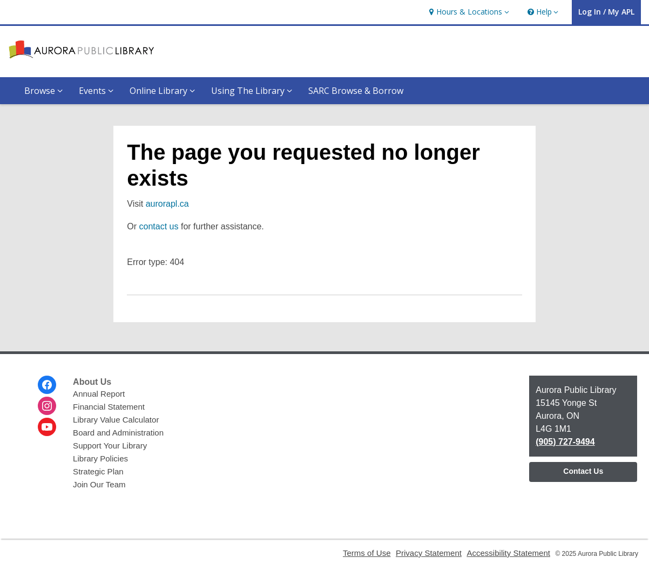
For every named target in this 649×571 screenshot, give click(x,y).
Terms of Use (367, 553)
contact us (159, 226)
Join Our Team (99, 484)
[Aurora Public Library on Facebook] (47, 385)
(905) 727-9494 (565, 441)
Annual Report (99, 393)
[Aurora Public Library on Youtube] (47, 427)
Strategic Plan (98, 471)
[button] (467, 12)
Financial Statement (109, 406)
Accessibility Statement (508, 553)
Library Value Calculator (116, 419)
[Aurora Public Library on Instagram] (47, 406)
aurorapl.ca (167, 203)
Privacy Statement (429, 553)
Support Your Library (110, 445)
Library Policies (100, 458)
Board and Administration (118, 432)
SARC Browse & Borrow (355, 91)
